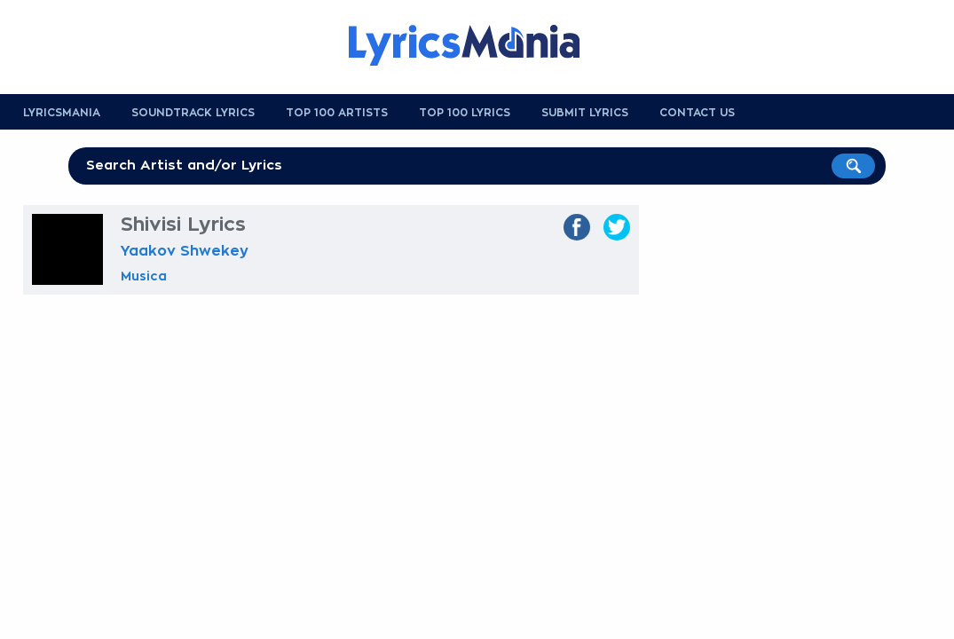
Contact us (697, 112)
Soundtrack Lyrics (193, 112)
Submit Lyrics (584, 112)
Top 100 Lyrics (464, 112)
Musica (144, 276)
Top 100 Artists (337, 112)
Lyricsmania (61, 112)
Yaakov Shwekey (184, 251)
